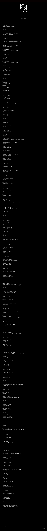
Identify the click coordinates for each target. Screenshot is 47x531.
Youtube (23, 521)
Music (19, 15)
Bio (11, 15)
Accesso (43, 528)
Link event (4, 111)
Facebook (27, 521)
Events (14, 15)
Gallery (39, 15)
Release (24, 15)
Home (7, 15)
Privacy (3, 527)
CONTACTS (23, 18)
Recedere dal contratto (10, 527)
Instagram (20, 521)
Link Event (4, 29)
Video (28, 15)
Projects (33, 15)
